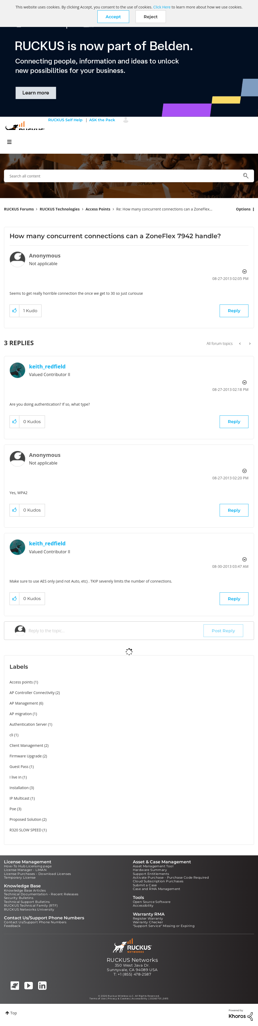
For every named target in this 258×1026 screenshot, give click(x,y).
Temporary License (20, 877)
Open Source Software (152, 902)
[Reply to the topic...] (116, 630)
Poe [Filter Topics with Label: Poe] (13, 808)
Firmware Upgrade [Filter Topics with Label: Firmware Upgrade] (26, 755)
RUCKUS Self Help (65, 120)
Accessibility (143, 905)
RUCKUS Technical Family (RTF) (31, 905)
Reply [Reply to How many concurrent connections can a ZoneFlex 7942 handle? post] (234, 310)
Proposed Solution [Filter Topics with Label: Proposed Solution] (25, 819)
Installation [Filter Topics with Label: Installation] (19, 787)
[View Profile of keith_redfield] (47, 366)
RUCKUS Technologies (60, 209)
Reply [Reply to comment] (234, 421)
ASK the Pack (102, 120)
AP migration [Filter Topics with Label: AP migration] (21, 713)
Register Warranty (148, 918)
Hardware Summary (150, 870)
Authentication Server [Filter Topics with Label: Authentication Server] (28, 724)
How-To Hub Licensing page (28, 866)
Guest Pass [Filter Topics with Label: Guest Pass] (19, 766)
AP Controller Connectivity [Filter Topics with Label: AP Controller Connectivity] (32, 692)
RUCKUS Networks (132, 960)
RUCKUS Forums (19, 209)
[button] (113, 16)
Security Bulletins (18, 898)
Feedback (12, 926)
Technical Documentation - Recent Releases (41, 894)
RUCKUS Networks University (29, 909)
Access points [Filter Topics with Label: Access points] (21, 682)
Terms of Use (97, 998)
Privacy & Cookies (119, 998)
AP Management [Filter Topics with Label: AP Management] (24, 703)
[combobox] (129, 176)
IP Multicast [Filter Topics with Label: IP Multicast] (19, 798)
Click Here (161, 7)
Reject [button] (151, 16)
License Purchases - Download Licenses (37, 874)
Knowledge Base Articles (25, 890)
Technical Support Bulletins (27, 902)
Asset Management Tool (153, 866)
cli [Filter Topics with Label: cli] (11, 734)
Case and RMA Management (156, 889)
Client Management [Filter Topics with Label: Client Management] (26, 745)
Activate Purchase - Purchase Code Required (171, 877)
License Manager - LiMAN (25, 870)
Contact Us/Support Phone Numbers (35, 922)
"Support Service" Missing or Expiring (164, 926)
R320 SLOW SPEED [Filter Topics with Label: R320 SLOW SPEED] (26, 829)
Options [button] (243, 209)
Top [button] (13, 1012)
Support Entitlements (151, 874)
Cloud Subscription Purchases (158, 881)
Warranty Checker (148, 922)
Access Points (97, 209)
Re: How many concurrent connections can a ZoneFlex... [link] (164, 209)
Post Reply (223, 630)
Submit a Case (145, 885)
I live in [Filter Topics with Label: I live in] (15, 777)
